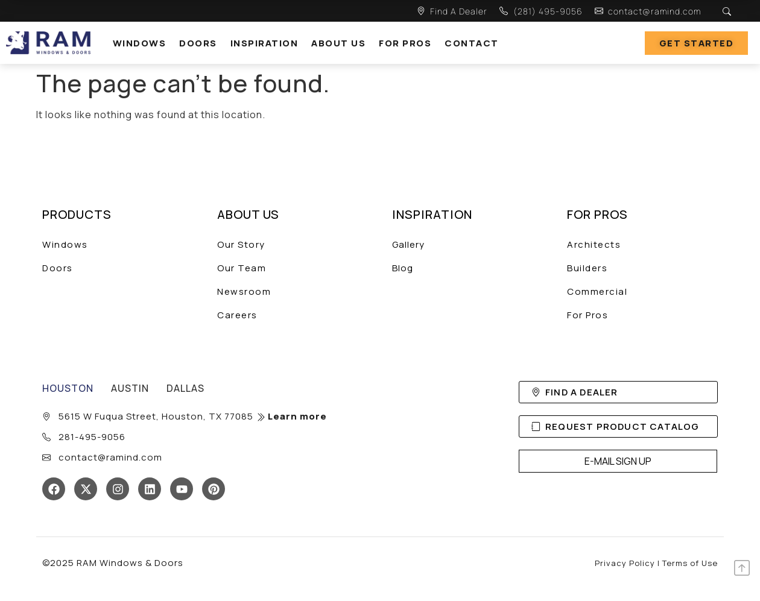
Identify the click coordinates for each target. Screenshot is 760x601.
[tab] (67, 388)
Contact (472, 43)
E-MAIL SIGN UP (617, 461)
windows (139, 43)
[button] (142, 43)
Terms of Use (690, 563)
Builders (587, 268)
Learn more (291, 416)
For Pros (405, 43)
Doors (198, 43)
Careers (237, 315)
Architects (594, 244)
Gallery (408, 244)
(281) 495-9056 (548, 11)
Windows (65, 244)
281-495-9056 (92, 436)
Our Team (241, 268)
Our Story (241, 244)
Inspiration (264, 43)
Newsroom (244, 291)
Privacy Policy (625, 563)
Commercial (597, 291)
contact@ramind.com (654, 11)
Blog (402, 268)
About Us (338, 43)
